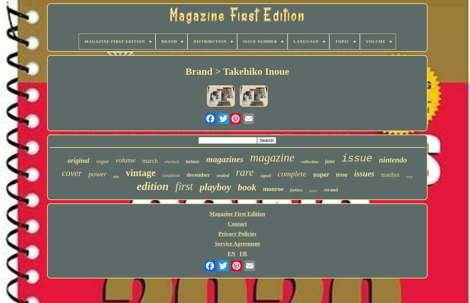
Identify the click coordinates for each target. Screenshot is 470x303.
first (184, 186)
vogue (102, 161)
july (116, 176)
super (321, 174)
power (98, 174)
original (79, 160)
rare (245, 172)
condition (171, 175)
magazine (272, 157)
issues (364, 173)
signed (265, 175)
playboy (215, 186)
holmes (192, 161)
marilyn (390, 174)
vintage (141, 172)
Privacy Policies (237, 234)
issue (357, 158)
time (342, 175)
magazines (224, 159)
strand (331, 189)
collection (309, 161)
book (247, 187)
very (409, 176)
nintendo (393, 160)
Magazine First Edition (237, 214)
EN (231, 254)
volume (125, 160)
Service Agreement (237, 244)
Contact (237, 224)
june (330, 161)
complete (292, 173)
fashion (296, 190)
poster (313, 191)
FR (243, 254)
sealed (223, 175)
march (150, 160)
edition (152, 186)
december (198, 175)
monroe (273, 188)
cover (72, 173)
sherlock (172, 161)
